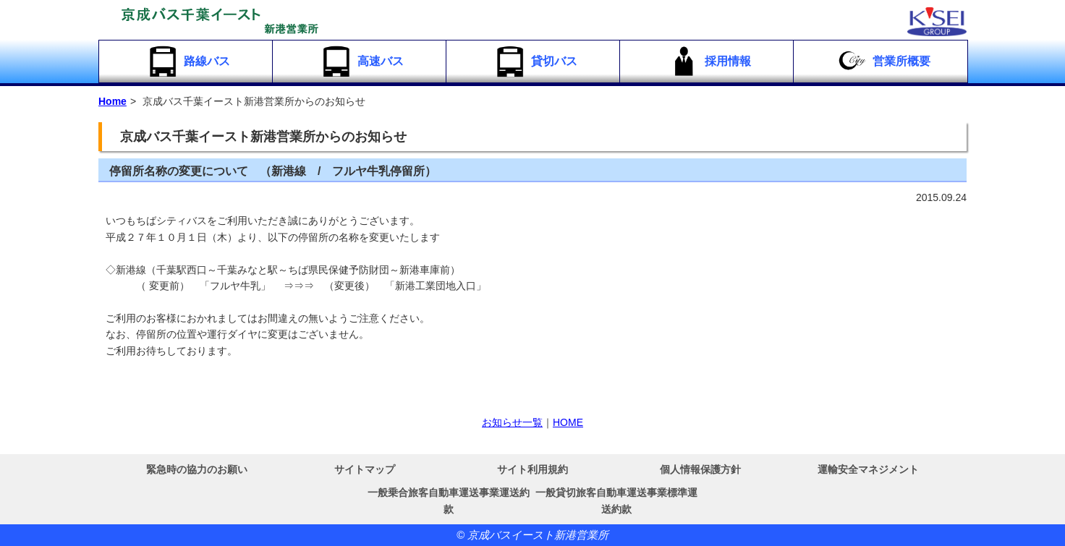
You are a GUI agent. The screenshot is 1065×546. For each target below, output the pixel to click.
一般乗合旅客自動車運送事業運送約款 (449, 500)
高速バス (361, 61)
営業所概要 (882, 61)
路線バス (187, 61)
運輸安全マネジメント (868, 469)
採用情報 (708, 61)
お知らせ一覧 (512, 422)
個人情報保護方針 (700, 469)
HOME (568, 422)
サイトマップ (364, 469)
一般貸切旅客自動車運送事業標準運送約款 (616, 500)
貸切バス (535, 61)
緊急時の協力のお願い (196, 469)
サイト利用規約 (532, 469)
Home (112, 101)
